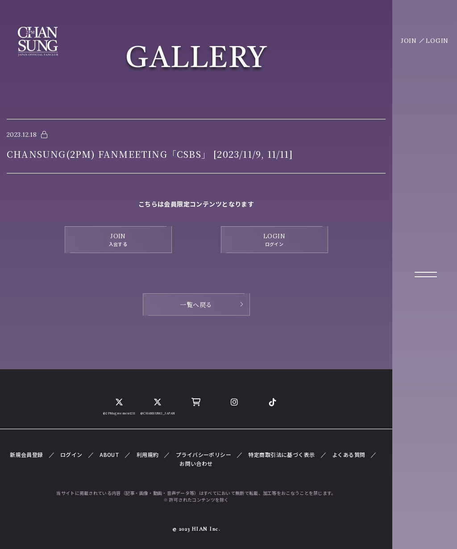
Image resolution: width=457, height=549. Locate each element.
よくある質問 (349, 454)
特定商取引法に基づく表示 (281, 454)
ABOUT (109, 454)
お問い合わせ (196, 463)
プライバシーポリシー (203, 454)
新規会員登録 (26, 454)
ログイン (71, 454)
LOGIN (437, 41)
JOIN (409, 41)
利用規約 (148, 454)
